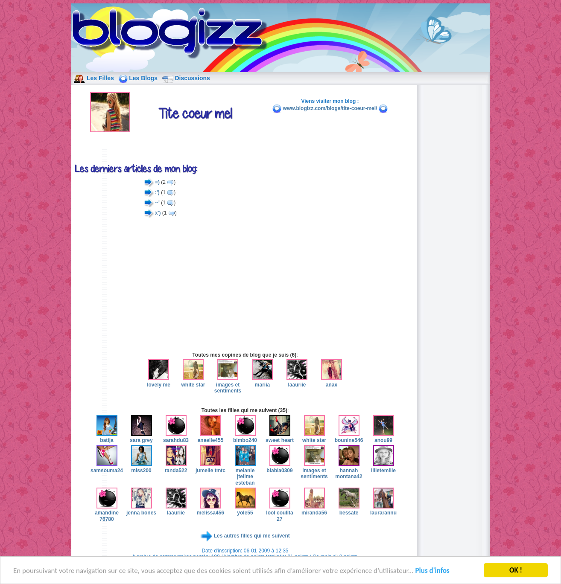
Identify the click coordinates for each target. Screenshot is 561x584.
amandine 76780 (107, 513)
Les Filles (100, 78)
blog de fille (172, 34)
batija (106, 437)
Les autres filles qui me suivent (252, 536)
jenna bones (141, 510)
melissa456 (210, 510)
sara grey (141, 437)
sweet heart (280, 437)
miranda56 (314, 510)
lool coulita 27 (279, 513)
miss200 (141, 467)
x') (158, 213)
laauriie (296, 381)
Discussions (192, 78)
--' (157, 203)
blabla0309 (279, 467)
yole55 (245, 510)
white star (193, 381)
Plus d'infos (432, 573)
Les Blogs (143, 78)
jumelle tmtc (210, 467)
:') (157, 192)
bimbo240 (245, 437)
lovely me (158, 381)
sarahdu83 (176, 437)
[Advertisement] (245, 284)
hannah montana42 (348, 470)
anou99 (383, 437)
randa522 (176, 467)
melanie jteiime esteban (245, 473)
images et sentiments (227, 384)
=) (157, 182)
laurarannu (383, 510)
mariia (262, 381)
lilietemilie (383, 467)
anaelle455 (211, 437)
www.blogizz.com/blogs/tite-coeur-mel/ (330, 108)
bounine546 (349, 437)
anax (331, 381)
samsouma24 (107, 467)
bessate (349, 510)
